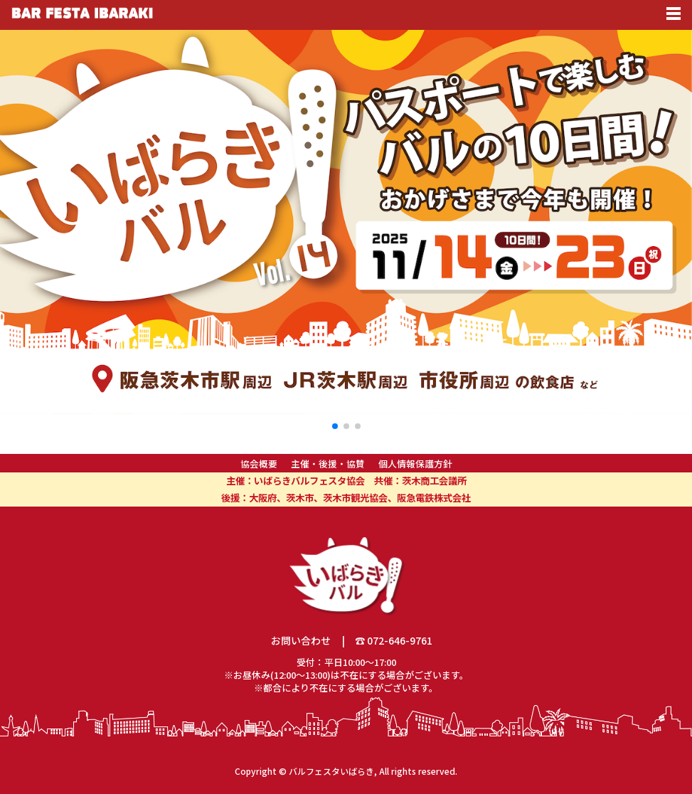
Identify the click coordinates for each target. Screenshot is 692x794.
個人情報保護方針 (415, 463)
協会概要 (258, 463)
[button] (335, 426)
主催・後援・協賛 (328, 463)
